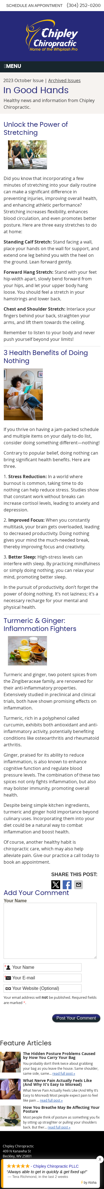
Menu (12, 66)
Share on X (56, 884)
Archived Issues (64, 80)
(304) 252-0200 (84, 5)
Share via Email (79, 884)
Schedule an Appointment (34, 5)
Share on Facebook (68, 884)
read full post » (63, 1073)
